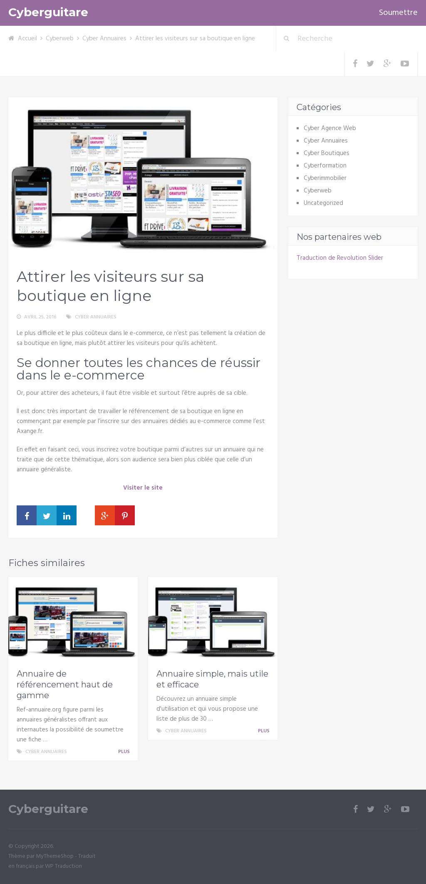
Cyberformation (325, 166)
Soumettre (398, 13)
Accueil (27, 39)
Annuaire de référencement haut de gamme (65, 684)
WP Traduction (63, 866)
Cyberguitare (48, 12)
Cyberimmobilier (325, 178)
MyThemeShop (55, 856)
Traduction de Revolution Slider (340, 258)
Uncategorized (323, 203)
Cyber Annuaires (104, 39)
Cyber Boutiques (326, 153)
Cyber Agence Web (330, 128)
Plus (125, 752)
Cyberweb (60, 39)
